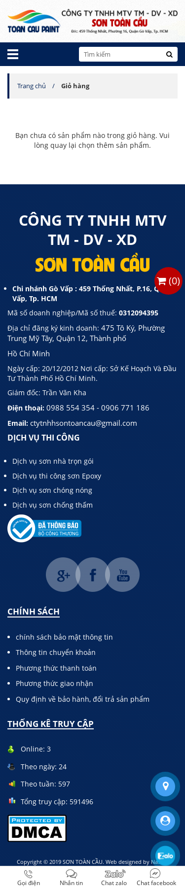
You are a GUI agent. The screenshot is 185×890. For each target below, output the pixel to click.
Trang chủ (31, 85)
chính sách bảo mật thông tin (64, 637)
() (168, 280)
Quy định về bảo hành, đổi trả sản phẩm (82, 699)
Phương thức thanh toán (56, 668)
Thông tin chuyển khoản (56, 652)
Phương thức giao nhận (54, 683)
